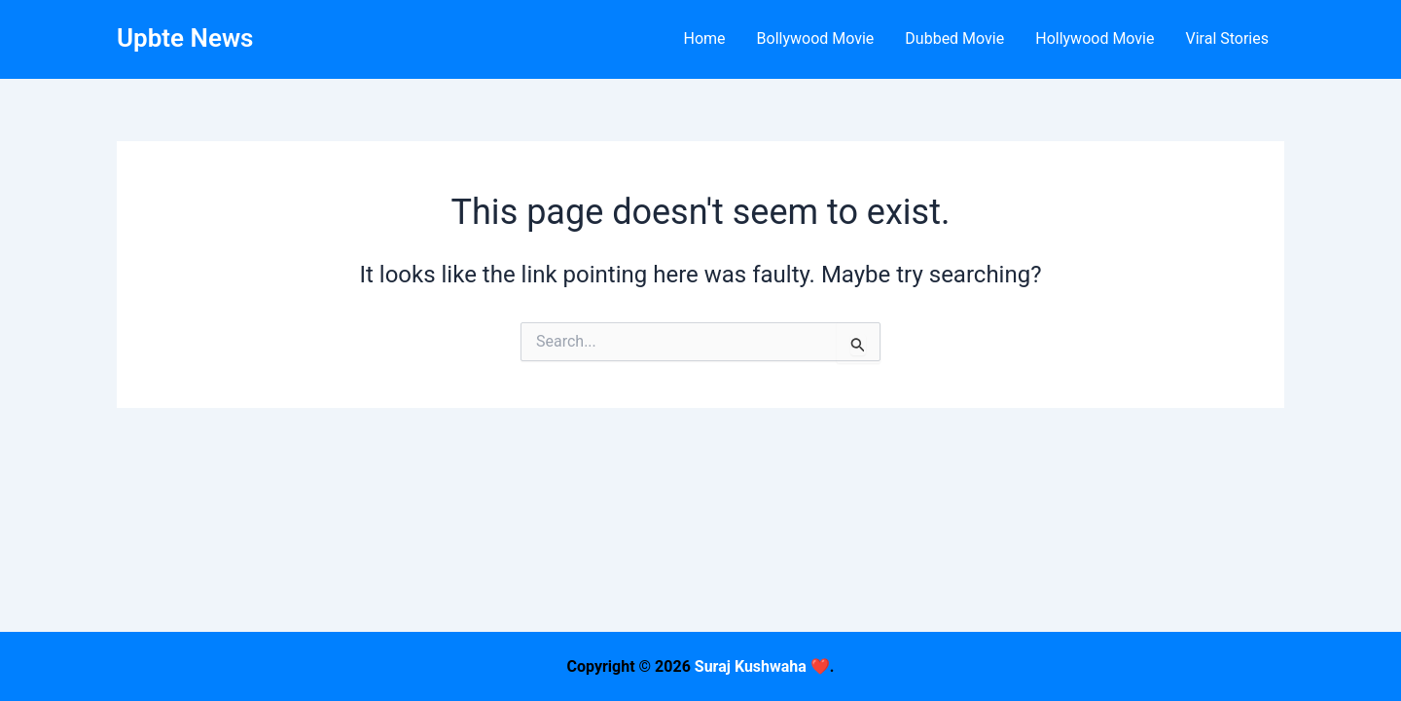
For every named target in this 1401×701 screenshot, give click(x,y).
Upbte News (185, 38)
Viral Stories (1227, 38)
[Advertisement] (700, 564)
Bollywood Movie (816, 38)
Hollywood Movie (1094, 38)
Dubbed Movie (954, 38)
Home (704, 38)
